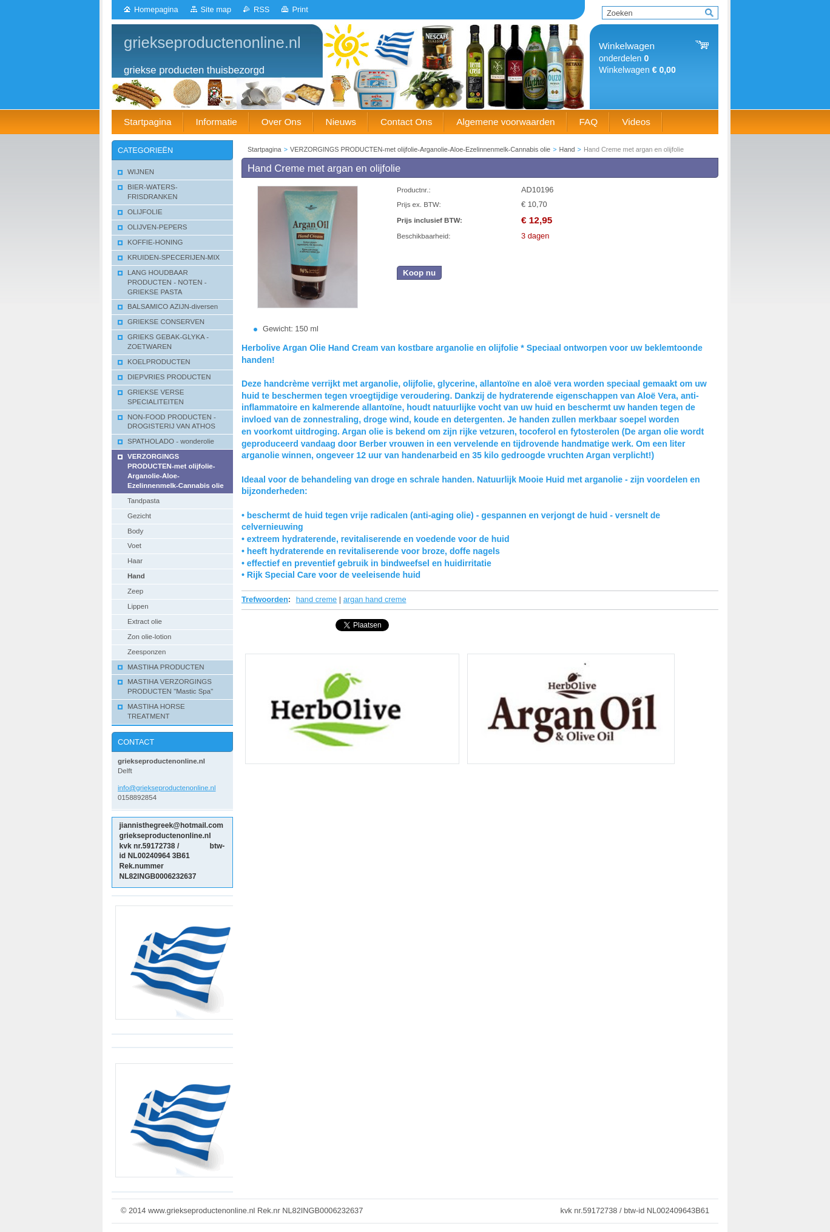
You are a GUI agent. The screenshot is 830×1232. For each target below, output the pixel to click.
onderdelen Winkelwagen (637, 58)
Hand (567, 149)
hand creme (316, 599)
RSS (261, 9)
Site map (216, 9)
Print (300, 9)
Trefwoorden (264, 599)
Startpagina (265, 149)
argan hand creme (375, 599)
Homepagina (156, 9)
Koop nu (419, 272)
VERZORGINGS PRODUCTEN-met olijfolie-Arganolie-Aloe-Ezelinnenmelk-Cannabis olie (420, 149)
